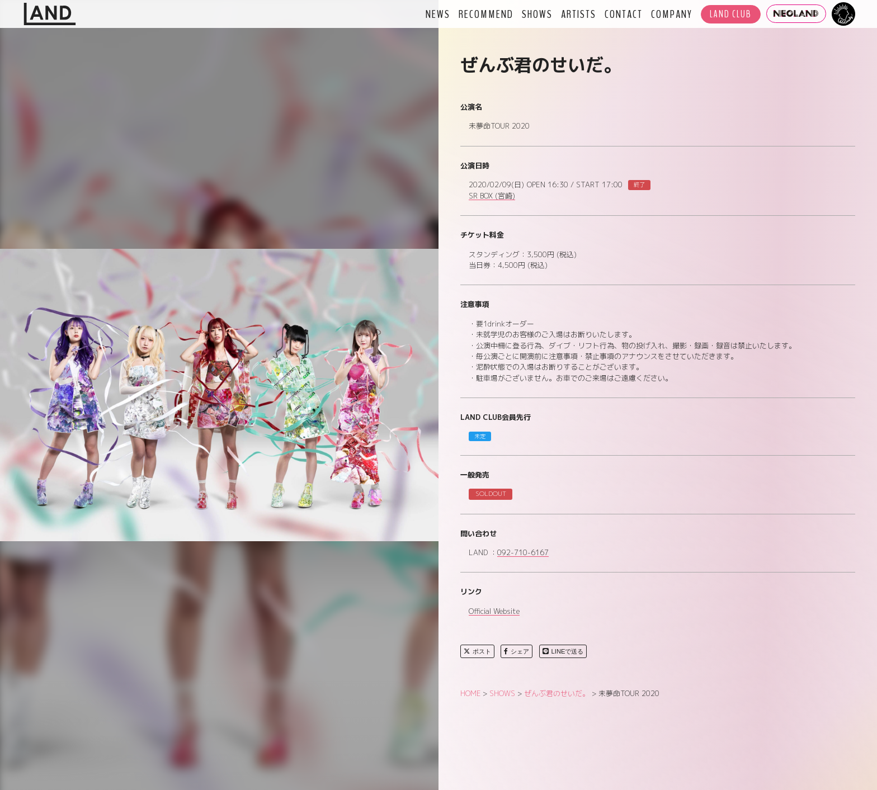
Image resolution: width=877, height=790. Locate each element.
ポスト (477, 651)
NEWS (438, 14)
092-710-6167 (523, 553)
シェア (516, 651)
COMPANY (671, 14)
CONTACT (624, 14)
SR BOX (492, 196)
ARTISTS (578, 14)
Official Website (494, 612)
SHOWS (537, 14)
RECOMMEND (486, 14)
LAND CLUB (731, 14)
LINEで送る (563, 651)
